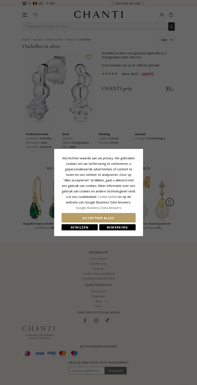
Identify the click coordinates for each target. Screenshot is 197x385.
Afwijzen (80, 227)
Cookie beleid (108, 197)
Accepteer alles (98, 218)
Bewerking (117, 227)
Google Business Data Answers (98, 208)
